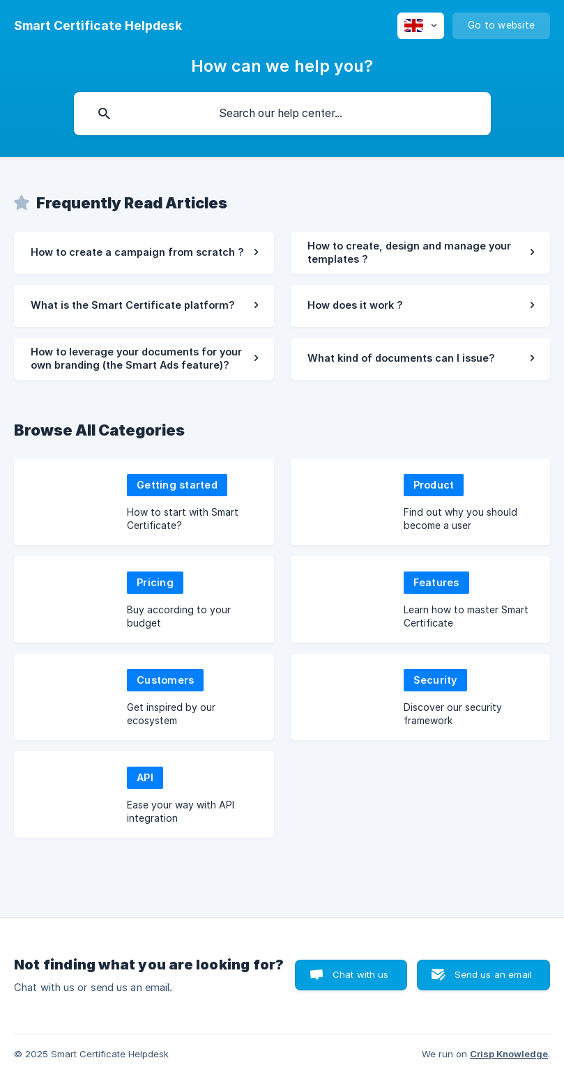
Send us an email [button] (493, 974)
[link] (144, 253)
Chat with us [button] (361, 974)
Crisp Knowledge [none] (509, 1053)
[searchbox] (282, 113)
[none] (98, 26)
